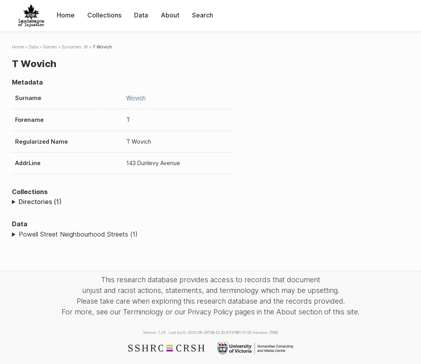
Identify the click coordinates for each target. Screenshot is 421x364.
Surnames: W (75, 47)
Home (66, 15)
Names (50, 47)
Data (141, 15)
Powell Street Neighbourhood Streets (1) (78, 234)
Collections (104, 15)
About (170, 15)
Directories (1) (40, 202)
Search (202, 15)
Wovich (136, 97)
